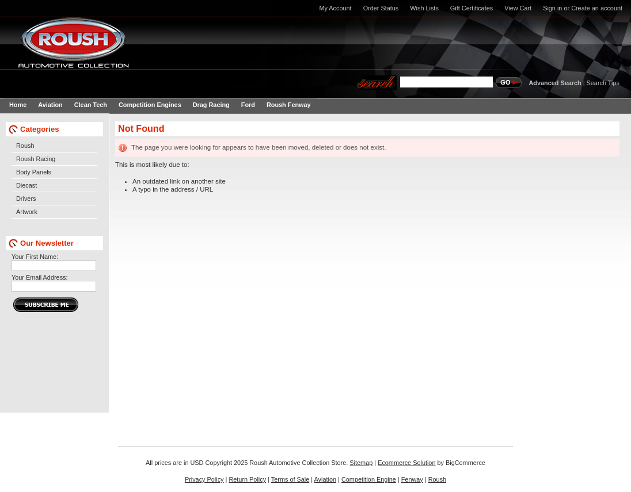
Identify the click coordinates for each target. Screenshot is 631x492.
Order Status (381, 8)
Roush (25, 145)
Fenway (412, 479)
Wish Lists (424, 8)
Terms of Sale (290, 479)
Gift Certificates (471, 8)
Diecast (26, 185)
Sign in (552, 8)
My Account (335, 8)
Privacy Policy (204, 479)
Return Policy (247, 479)
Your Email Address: (40, 277)
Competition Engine (368, 479)
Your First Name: (35, 256)
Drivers (26, 198)
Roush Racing (35, 158)
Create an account (596, 8)
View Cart (517, 8)
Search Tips (603, 82)
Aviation (325, 479)
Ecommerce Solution (406, 462)
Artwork (26, 211)
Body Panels (33, 172)
